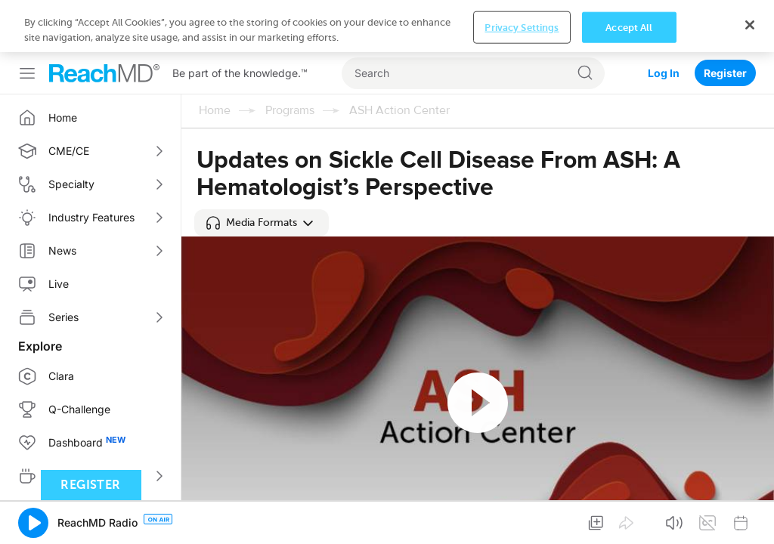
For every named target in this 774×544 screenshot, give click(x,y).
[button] (261, 222)
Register (725, 72)
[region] (387, 26)
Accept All (628, 26)
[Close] (749, 25)
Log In (664, 72)
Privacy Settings (522, 26)
